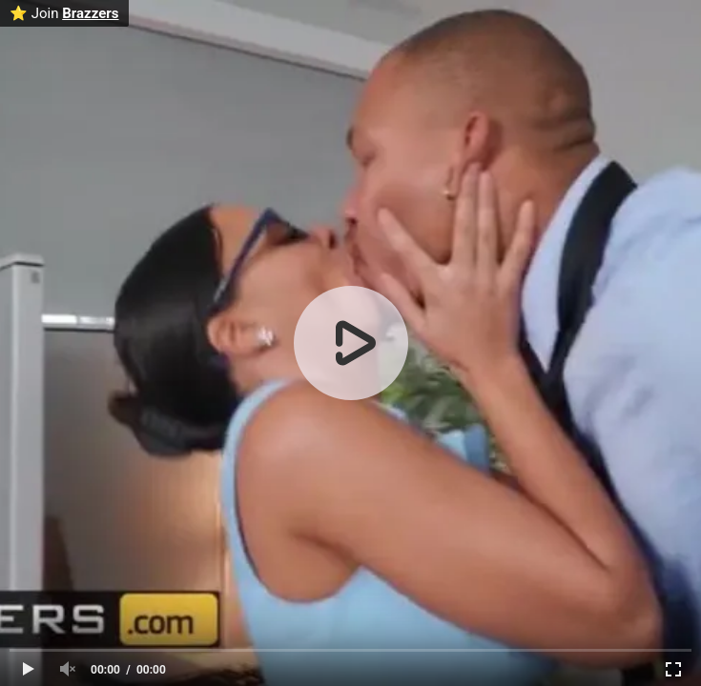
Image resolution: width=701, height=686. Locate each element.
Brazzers (90, 13)
